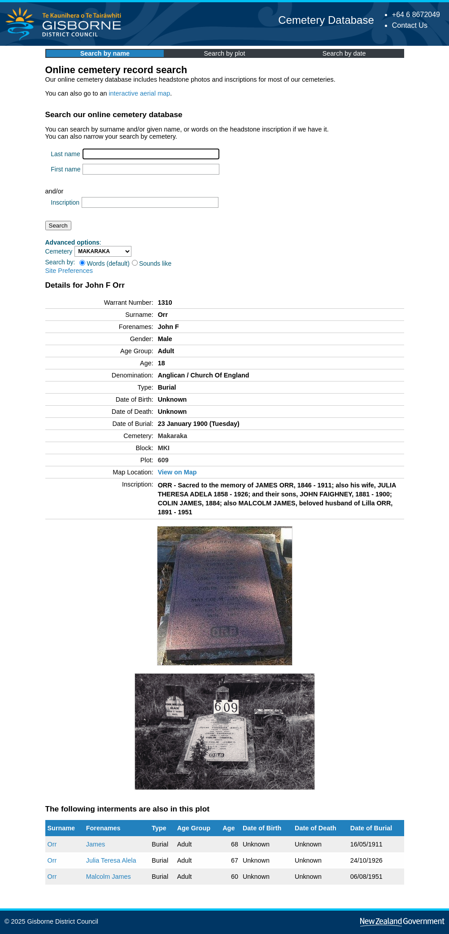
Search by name (105, 53)
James (95, 844)
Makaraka (172, 435)
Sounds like (151, 263)
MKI (164, 448)
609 (163, 460)
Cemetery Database (326, 20)
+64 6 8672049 (416, 14)
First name (65, 169)
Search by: (60, 262)
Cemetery (59, 251)
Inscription (65, 202)
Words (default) (104, 263)
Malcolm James (108, 876)
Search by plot (224, 53)
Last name (65, 154)
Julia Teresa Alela (111, 860)
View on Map (177, 472)
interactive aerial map (139, 93)
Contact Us (409, 25)
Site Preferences (69, 270)
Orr (52, 844)
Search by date (344, 53)
